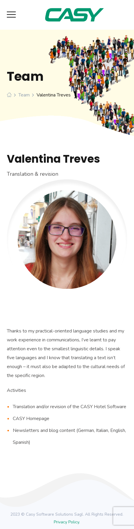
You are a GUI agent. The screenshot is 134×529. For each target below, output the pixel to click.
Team (24, 95)
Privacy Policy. (67, 522)
